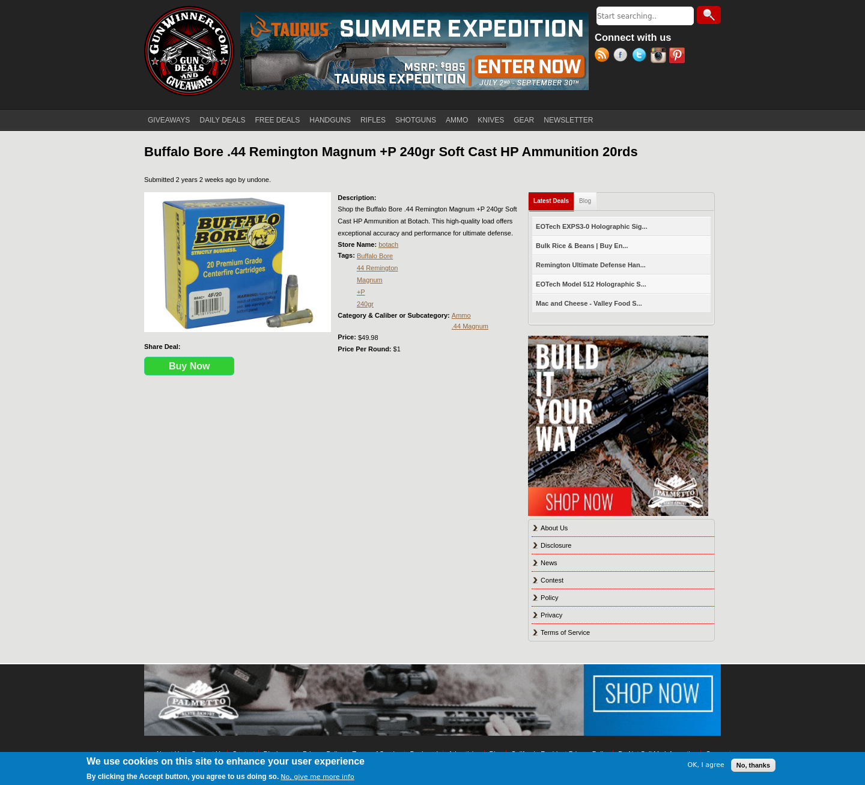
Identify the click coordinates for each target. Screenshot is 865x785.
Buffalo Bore (375, 255)
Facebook (622, 56)
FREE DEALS (277, 120)
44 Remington (377, 267)
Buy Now (189, 366)
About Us (554, 528)
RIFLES (373, 120)
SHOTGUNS (415, 120)
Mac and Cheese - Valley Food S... (589, 303)
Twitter (641, 56)
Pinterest (678, 56)
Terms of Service (565, 632)
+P (361, 292)
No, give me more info (317, 777)
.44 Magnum (470, 326)
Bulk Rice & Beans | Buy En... (582, 245)
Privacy (551, 615)
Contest (552, 580)
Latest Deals (553, 198)
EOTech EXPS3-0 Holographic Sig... (592, 226)
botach (388, 244)
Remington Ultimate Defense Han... (591, 264)
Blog (585, 201)
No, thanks (753, 765)
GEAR (524, 120)
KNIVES (491, 120)
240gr (365, 304)
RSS (604, 56)
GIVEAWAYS (169, 120)
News (549, 562)
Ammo (461, 315)
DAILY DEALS (222, 120)
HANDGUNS (330, 120)
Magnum (370, 279)
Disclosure (556, 545)
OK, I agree (706, 765)
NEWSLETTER (568, 120)
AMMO (457, 120)
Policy (549, 597)
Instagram (660, 56)
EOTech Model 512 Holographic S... (591, 284)
